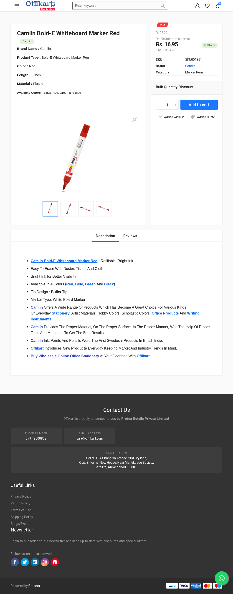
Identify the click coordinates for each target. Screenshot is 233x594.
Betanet (34, 586)
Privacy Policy (21, 496)
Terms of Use (21, 510)
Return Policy (20, 503)
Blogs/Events (20, 524)
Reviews (130, 236)
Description (105, 236)
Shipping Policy (22, 517)
